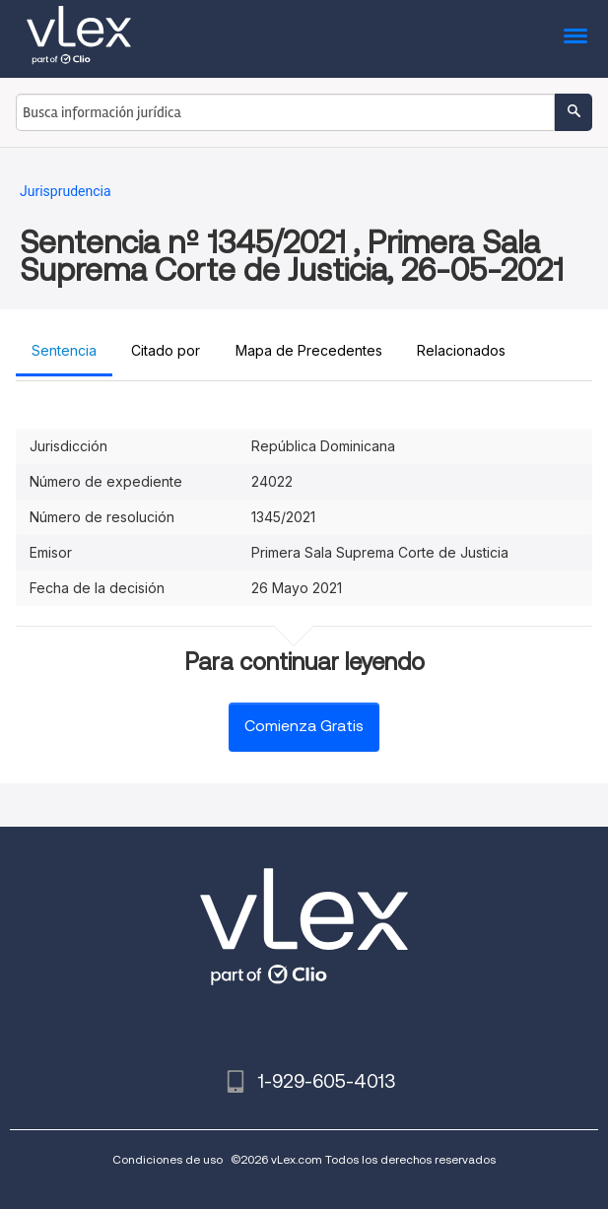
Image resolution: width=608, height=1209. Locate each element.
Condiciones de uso (167, 1159)
